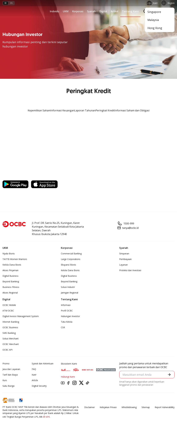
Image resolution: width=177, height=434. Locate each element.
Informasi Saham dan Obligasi (132, 110)
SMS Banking (9, 332)
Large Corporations (70, 259)
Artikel (114, 11)
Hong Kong (154, 28)
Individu (54, 11)
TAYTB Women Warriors (14, 259)
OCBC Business (10, 327)
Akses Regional (10, 292)
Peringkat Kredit (105, 110)
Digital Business (10, 275)
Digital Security (39, 385)
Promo (5, 363)
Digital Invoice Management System (20, 316)
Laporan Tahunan (85, 110)
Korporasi (77, 11)
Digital (103, 11)
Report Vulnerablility (165, 407)
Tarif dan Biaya (10, 374)
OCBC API (7, 349)
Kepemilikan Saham (39, 110)
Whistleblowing (129, 407)
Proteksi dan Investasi (130, 270)
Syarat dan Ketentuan (42, 363)
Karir (34, 374)
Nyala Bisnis (8, 253)
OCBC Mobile (9, 305)
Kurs (4, 380)
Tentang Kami (130, 11)
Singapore (154, 12)
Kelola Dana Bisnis (11, 264)
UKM (65, 11)
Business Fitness (10, 287)
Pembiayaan (125, 259)
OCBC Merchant (10, 344)
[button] (169, 375)
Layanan (123, 264)
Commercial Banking (71, 253)
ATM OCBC (8, 310)
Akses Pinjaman (10, 270)
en (11, 3)
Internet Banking (10, 321)
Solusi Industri (68, 287)
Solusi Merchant (10, 338)
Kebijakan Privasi (108, 407)
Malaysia (153, 20)
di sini (46, 416)
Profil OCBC (67, 310)
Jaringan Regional (69, 292)
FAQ (34, 369)
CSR (63, 327)
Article (35, 380)
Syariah (91, 11)
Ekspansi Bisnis (68, 264)
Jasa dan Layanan (11, 369)
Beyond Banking (10, 281)
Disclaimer (89, 407)
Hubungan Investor (70, 316)
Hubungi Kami (68, 376)
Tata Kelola (66, 321)
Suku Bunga (8, 385)
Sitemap (146, 407)
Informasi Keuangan (62, 110)
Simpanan (124, 253)
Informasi (65, 305)
